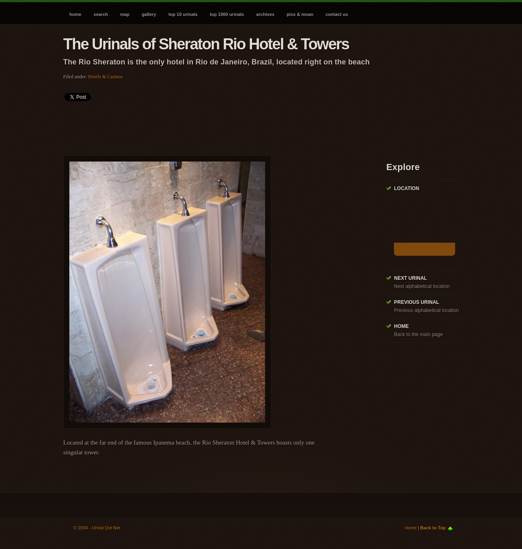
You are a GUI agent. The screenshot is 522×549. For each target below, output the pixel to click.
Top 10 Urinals (183, 14)
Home (75, 14)
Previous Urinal (416, 302)
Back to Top (433, 527)
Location (406, 188)
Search (100, 14)
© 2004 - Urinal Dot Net (96, 527)
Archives (265, 14)
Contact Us (336, 14)
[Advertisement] (211, 125)
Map (125, 14)
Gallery (149, 14)
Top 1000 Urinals (227, 14)
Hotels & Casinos (105, 77)
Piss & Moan (300, 14)
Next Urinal (410, 278)
